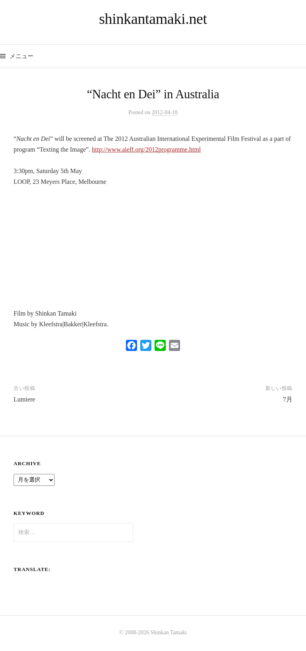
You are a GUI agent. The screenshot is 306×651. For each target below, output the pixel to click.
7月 (287, 399)
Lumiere (24, 399)
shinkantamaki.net (153, 18)
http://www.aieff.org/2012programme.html (146, 149)
